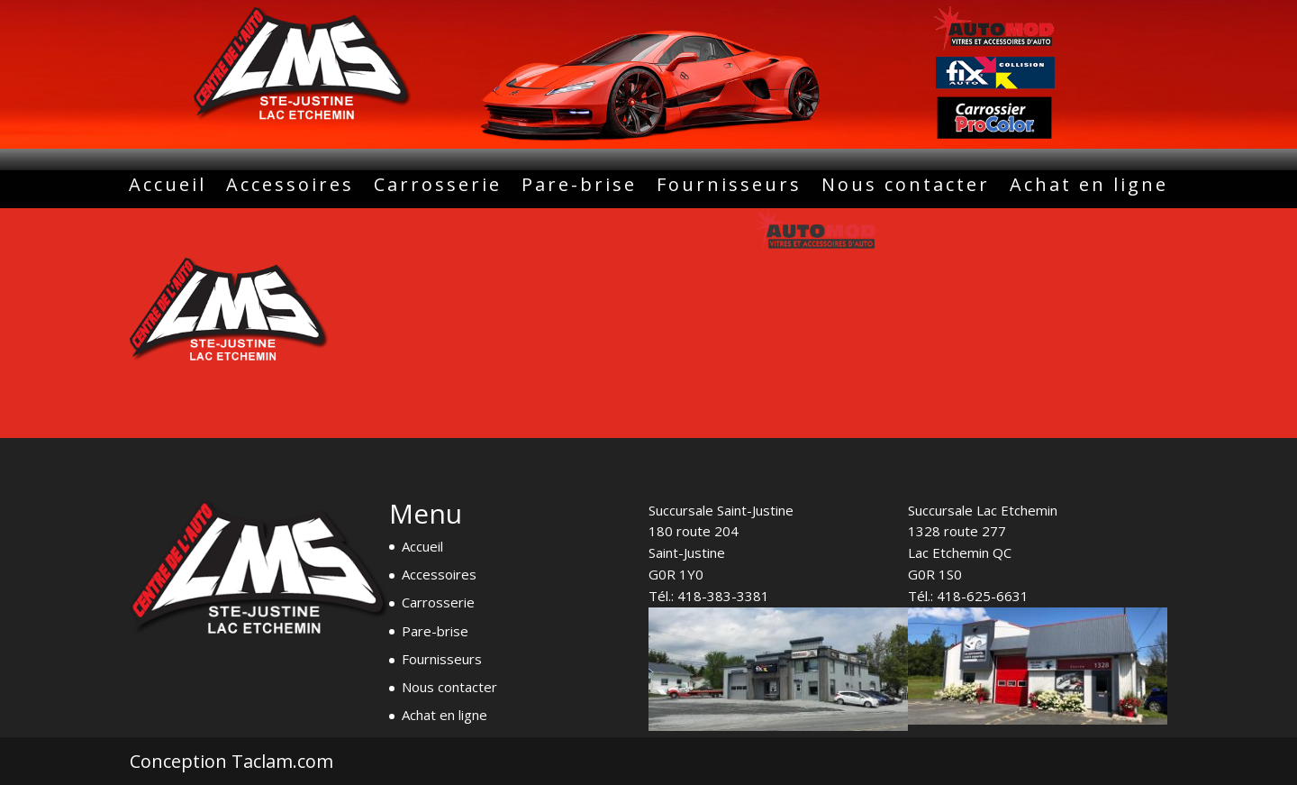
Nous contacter (905, 187)
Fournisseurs (729, 187)
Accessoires (290, 187)
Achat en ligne (1089, 187)
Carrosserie (438, 187)
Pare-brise (579, 187)
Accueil (167, 187)
